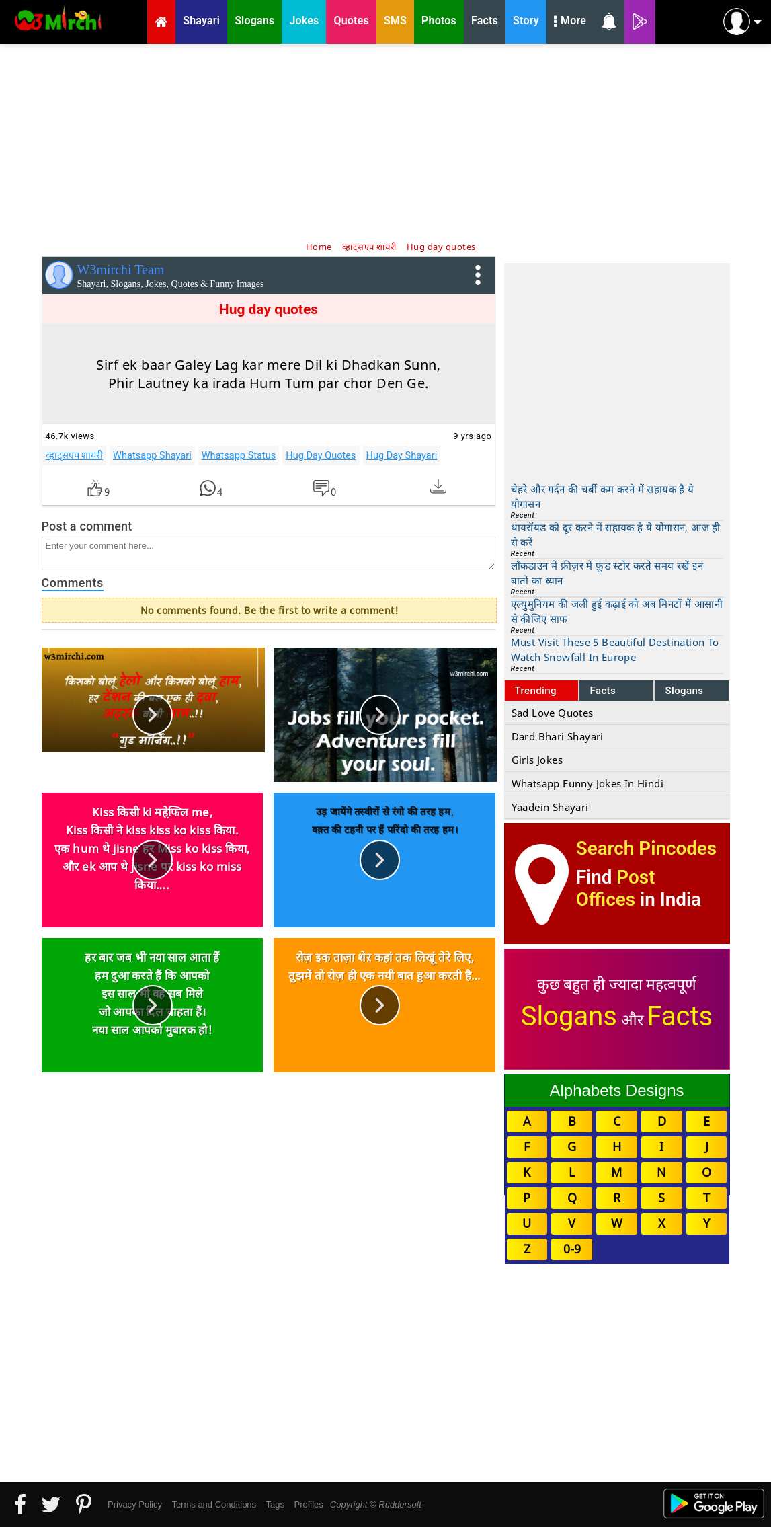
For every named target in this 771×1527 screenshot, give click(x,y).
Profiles (308, 1504)
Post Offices (615, 888)
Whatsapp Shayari (152, 455)
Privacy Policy (135, 1504)
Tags (275, 1504)
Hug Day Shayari (402, 455)
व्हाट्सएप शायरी (75, 455)
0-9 (572, 1249)
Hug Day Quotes (321, 455)
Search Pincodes (646, 848)
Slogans (684, 690)
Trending (536, 690)
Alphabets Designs (616, 1090)
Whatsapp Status (239, 455)
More (570, 22)
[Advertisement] (386, 141)
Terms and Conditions (213, 1504)
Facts (603, 690)
